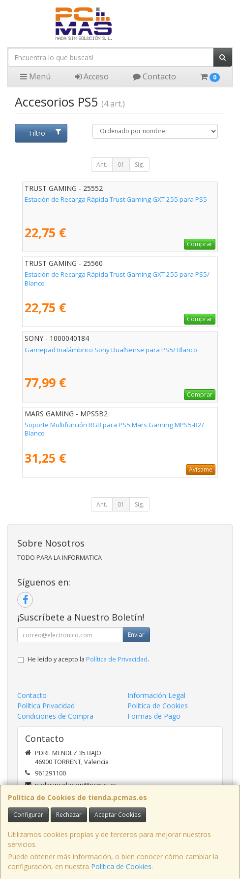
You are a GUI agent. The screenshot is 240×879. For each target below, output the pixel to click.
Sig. (139, 164)
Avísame (200, 469)
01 (121, 164)
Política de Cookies (121, 866)
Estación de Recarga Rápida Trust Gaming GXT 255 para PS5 (116, 199)
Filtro (45, 133)
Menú (35, 76)
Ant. (101, 164)
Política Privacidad (46, 705)
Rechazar (69, 814)
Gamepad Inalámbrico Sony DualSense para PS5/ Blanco (111, 349)
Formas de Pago (153, 716)
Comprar (199, 244)
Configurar (28, 814)
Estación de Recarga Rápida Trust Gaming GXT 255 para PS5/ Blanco (117, 278)
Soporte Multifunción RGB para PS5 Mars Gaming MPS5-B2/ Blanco (114, 429)
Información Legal (156, 695)
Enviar (136, 634)
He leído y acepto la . (88, 659)
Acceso (92, 76)
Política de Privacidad (117, 659)
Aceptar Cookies (117, 814)
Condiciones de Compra (55, 716)
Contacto (154, 76)
